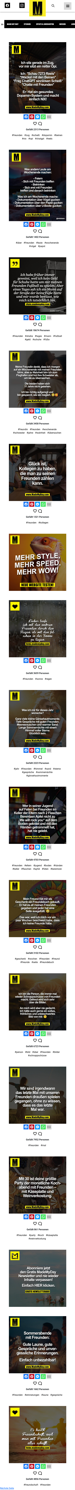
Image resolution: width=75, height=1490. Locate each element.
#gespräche (28, 772)
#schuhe (37, 339)
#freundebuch (47, 962)
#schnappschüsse (37, 1055)
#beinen (58, 135)
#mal (43, 1145)
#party (32, 1235)
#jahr (16, 768)
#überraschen (54, 432)
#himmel (38, 768)
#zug (27, 135)
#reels (49, 138)
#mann (47, 336)
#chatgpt (39, 138)
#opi (30, 138)
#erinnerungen (32, 1395)
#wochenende (51, 242)
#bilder (56, 1052)
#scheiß (36, 135)
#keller (15, 869)
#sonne (39, 679)
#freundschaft (31, 1484)
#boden (47, 865)
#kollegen (43, 522)
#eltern (27, 865)
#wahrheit (40, 432)
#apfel (36, 869)
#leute (39, 242)
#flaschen (26, 869)
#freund (56, 958)
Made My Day (12, 24)
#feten (45, 869)
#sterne (57, 768)
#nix (24, 138)
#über (19, 242)
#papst (41, 246)
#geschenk (20, 958)
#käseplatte (52, 1235)
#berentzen (56, 869)
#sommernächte (44, 772)
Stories (27, 24)
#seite (35, 962)
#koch (41, 1235)
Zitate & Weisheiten (45, 24)
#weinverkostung (37, 1238)
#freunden (17, 135)
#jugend (37, 865)
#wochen (32, 958)
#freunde (25, 962)
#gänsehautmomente (37, 775)
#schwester (19, 432)
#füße (46, 339)
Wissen (62, 24)
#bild (27, 1052)
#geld (28, 339)
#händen (58, 865)
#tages (38, 336)
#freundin (23, 429)
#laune (44, 1395)
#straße (29, 336)
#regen (48, 679)
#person (19, 1052)
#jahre (30, 432)
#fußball (57, 336)
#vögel (32, 246)
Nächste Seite (7, 1488)
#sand (48, 768)
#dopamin (47, 135)
